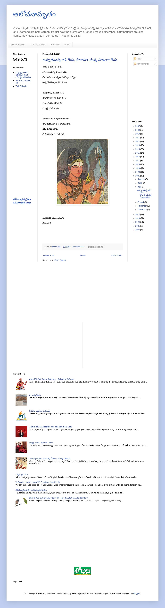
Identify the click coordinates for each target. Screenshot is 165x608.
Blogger (136, 593)
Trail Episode (21, 86)
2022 (137, 214)
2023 (137, 218)
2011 (137, 137)
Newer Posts (48, 255)
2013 (137, 145)
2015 (137, 153)
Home (83, 255)
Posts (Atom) (60, 260)
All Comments (141, 64)
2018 (137, 164)
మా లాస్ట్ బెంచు (35, 395)
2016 (137, 157)
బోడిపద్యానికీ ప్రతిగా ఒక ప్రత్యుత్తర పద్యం (31, 490)
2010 (137, 134)
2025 (137, 226)
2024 (137, 222)
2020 (137, 172)
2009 (137, 130)
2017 (137, 160)
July (140, 187)
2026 (137, 230)
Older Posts (116, 255)
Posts (67, 44)
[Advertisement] (23, 142)
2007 (137, 126)
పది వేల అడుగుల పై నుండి (39, 411)
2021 (137, 176)
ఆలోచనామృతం (34, 14)
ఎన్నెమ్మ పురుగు (22, 474)
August (141, 202)
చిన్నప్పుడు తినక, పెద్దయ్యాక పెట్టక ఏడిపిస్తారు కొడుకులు (23, 74)
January (141, 179)
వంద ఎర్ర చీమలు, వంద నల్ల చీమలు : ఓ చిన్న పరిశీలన (50, 458)
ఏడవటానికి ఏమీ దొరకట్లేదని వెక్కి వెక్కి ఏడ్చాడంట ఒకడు (50, 427)
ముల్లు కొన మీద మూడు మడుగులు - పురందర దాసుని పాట (51, 379)
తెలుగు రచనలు (17, 44)
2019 (137, 168)
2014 (137, 149)
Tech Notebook (37, 44)
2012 (137, 141)
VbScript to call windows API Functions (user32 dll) (38, 482)
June (140, 183)
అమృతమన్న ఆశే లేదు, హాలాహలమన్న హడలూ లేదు (79, 60)
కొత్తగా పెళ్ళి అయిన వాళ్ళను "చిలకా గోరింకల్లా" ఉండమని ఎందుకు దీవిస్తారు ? (58, 498)
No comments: (78, 247)
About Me (54, 44)
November (142, 206)
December (142, 209)
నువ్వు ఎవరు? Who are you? (41, 442)
